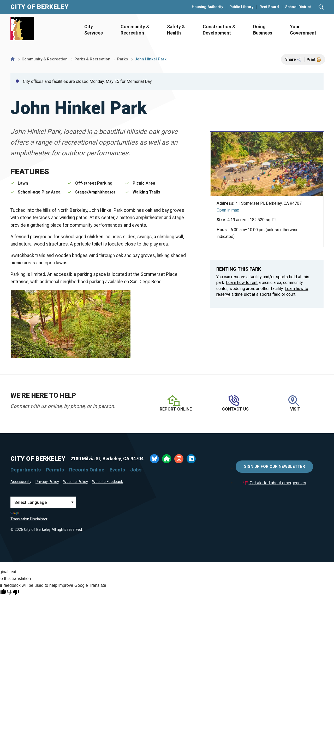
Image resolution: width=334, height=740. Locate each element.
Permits (55, 470)
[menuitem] (92, 30)
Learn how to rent (242, 282)
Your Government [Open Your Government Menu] (303, 30)
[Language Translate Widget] (43, 502)
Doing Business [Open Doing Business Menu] (262, 30)
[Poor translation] (13, 592)
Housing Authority (207, 7)
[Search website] (321, 7)
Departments (25, 470)
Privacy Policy (47, 482)
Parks (122, 59)
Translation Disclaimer (28, 519)
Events (117, 470)
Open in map (228, 210)
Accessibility (20, 482)
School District (298, 7)
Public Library (241, 7)
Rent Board (269, 7)
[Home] (12, 59)
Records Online (86, 470)
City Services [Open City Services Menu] (93, 30)
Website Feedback (107, 482)
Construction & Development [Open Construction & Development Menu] (219, 30)
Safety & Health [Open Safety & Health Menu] (176, 30)
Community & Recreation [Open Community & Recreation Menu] (135, 30)
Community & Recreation (45, 59)
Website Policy (75, 482)
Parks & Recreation (92, 59)
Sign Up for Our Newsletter (274, 466)
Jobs (135, 470)
